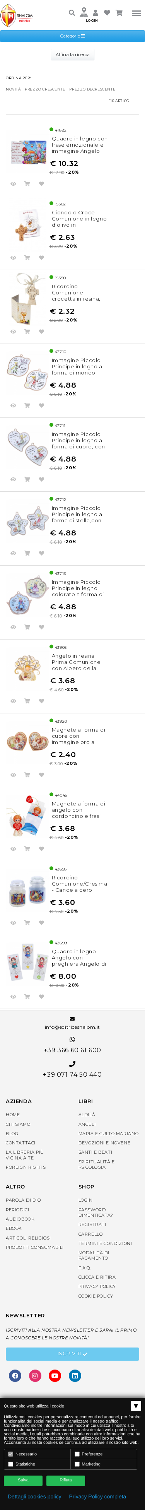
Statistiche (21, 1464)
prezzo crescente (45, 89)
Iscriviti (73, 1354)
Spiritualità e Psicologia (96, 1164)
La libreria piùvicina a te (25, 1154)
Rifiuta (66, 1480)
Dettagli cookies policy (34, 1496)
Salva (23, 1480)
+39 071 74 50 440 (72, 1069)
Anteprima (13, 185)
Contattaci (21, 1143)
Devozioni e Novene (104, 1143)
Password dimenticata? (95, 1212)
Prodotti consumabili (35, 1247)
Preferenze (89, 1454)
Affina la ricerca (73, 54)
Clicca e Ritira (97, 1277)
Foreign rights (26, 1167)
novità (13, 89)
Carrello (90, 1234)
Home (13, 1114)
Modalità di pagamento (94, 1255)
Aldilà (87, 1114)
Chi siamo (18, 1124)
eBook (14, 1228)
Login (85, 1200)
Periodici (17, 1209)
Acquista (27, 185)
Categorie (72, 36)
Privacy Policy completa (97, 1496)
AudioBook (20, 1219)
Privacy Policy (97, 1286)
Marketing (88, 1464)
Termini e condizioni (105, 1243)
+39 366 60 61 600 (72, 1045)
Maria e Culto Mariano (108, 1133)
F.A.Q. (84, 1268)
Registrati (92, 1224)
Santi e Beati (95, 1152)
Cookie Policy (95, 1296)
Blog (12, 1133)
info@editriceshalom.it (72, 1023)
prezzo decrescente (92, 89)
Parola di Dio (23, 1200)
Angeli (87, 1124)
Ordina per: (18, 78)
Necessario (22, 1454)
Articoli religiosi (28, 1238)
